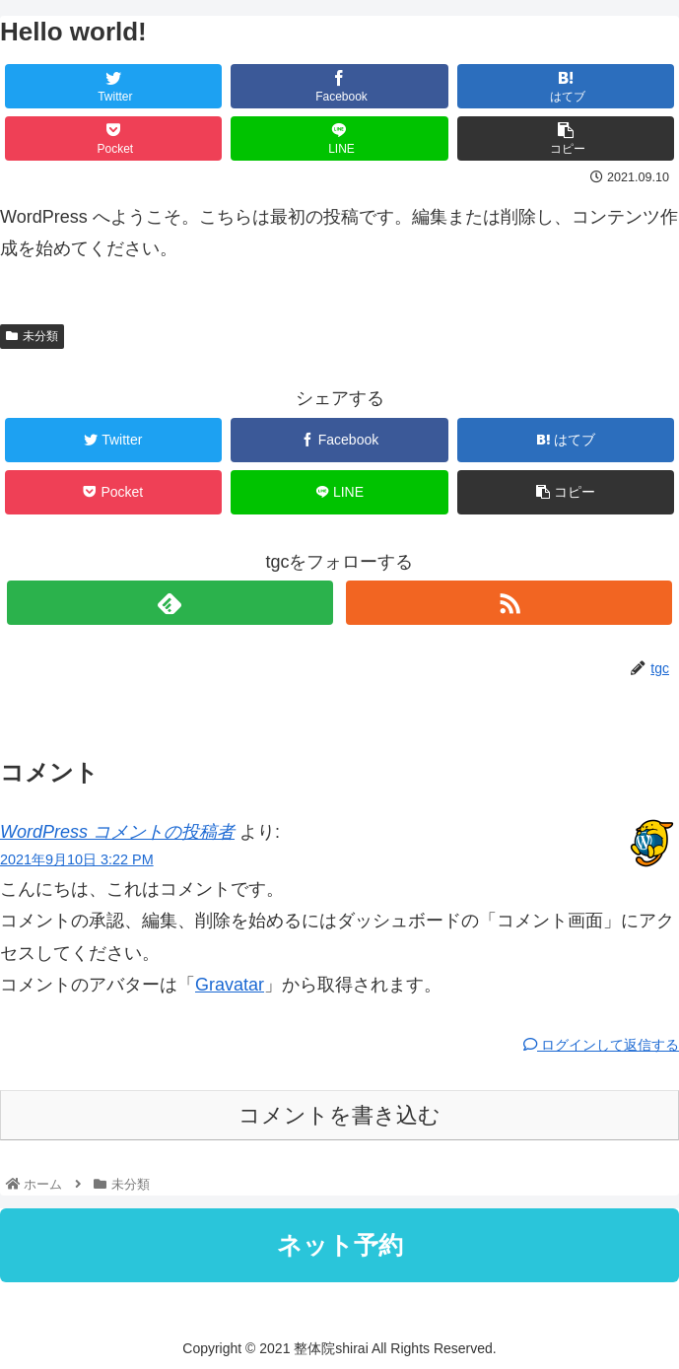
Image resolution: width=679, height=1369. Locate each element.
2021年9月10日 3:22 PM (77, 859)
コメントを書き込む (339, 1115)
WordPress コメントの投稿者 (117, 832)
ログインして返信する (601, 1045)
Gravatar (229, 984)
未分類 (32, 336)
